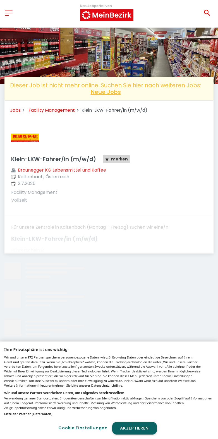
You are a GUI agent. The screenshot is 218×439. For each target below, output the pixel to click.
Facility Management (51, 110)
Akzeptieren (134, 428)
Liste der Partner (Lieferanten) (28, 414)
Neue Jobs (106, 92)
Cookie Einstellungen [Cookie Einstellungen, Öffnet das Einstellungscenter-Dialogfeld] (82, 428)
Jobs (15, 110)
